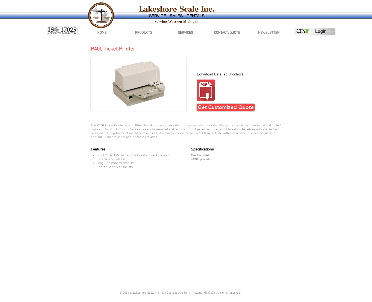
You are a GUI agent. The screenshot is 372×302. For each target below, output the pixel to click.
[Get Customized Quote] (226, 107)
